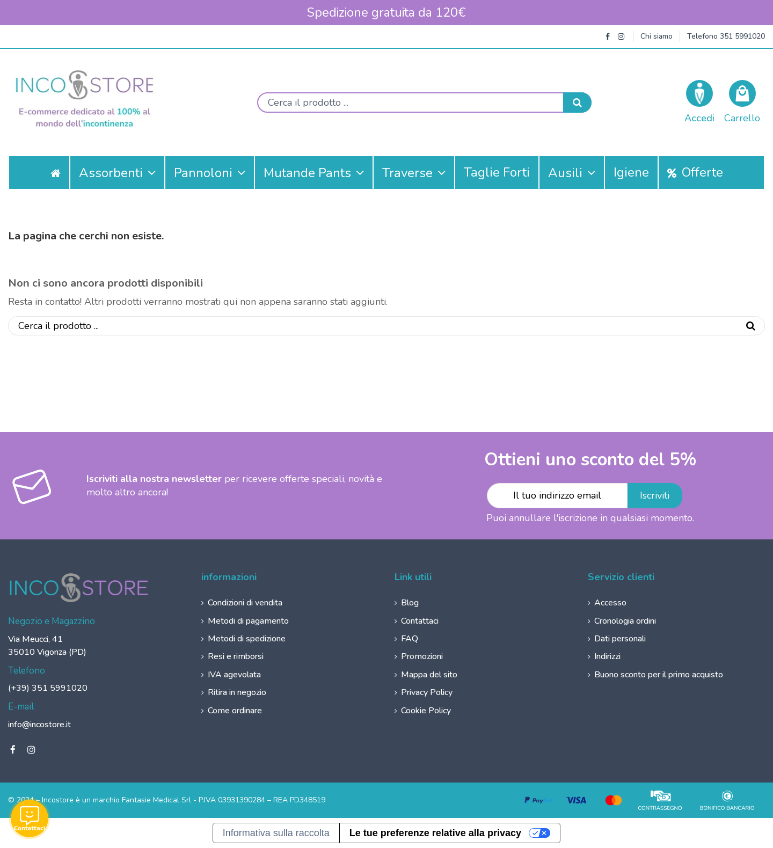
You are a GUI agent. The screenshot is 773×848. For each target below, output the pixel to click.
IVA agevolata (234, 675)
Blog (410, 603)
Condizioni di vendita (245, 603)
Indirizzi (607, 656)
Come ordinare (235, 711)
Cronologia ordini (625, 621)
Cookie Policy (426, 711)
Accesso (610, 603)
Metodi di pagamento (248, 621)
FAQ (409, 639)
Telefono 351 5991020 (726, 36)
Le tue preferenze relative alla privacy (435, 833)
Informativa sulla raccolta (276, 833)
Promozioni (422, 656)
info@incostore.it (39, 724)
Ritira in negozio (237, 692)
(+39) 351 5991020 (47, 688)
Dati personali (620, 639)
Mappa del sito (429, 675)
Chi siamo (656, 36)
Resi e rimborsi (236, 656)
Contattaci (420, 621)
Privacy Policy (427, 692)
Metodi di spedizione (247, 639)
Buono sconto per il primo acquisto (658, 675)
